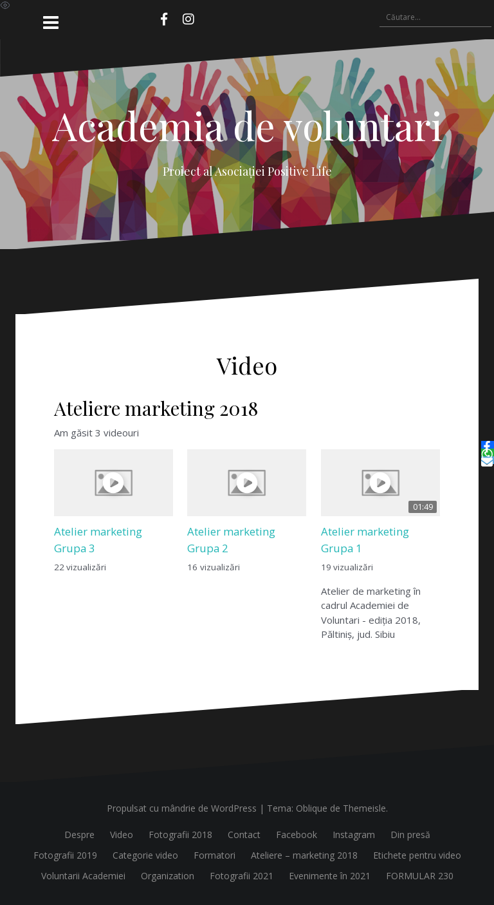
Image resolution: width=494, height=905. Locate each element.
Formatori (214, 855)
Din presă (410, 834)
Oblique (311, 808)
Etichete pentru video (417, 855)
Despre (79, 834)
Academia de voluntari (247, 125)
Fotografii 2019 (65, 855)
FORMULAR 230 (419, 876)
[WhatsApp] (487, 452)
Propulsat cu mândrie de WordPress (182, 808)
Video (121, 834)
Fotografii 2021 (241, 876)
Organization (167, 876)
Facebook (296, 834)
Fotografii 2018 (180, 834)
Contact (244, 834)
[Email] (487, 460)
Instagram (354, 834)
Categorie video (145, 855)
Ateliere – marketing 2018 (304, 855)
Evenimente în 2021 (329, 876)
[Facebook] (487, 445)
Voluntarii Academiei (83, 876)
